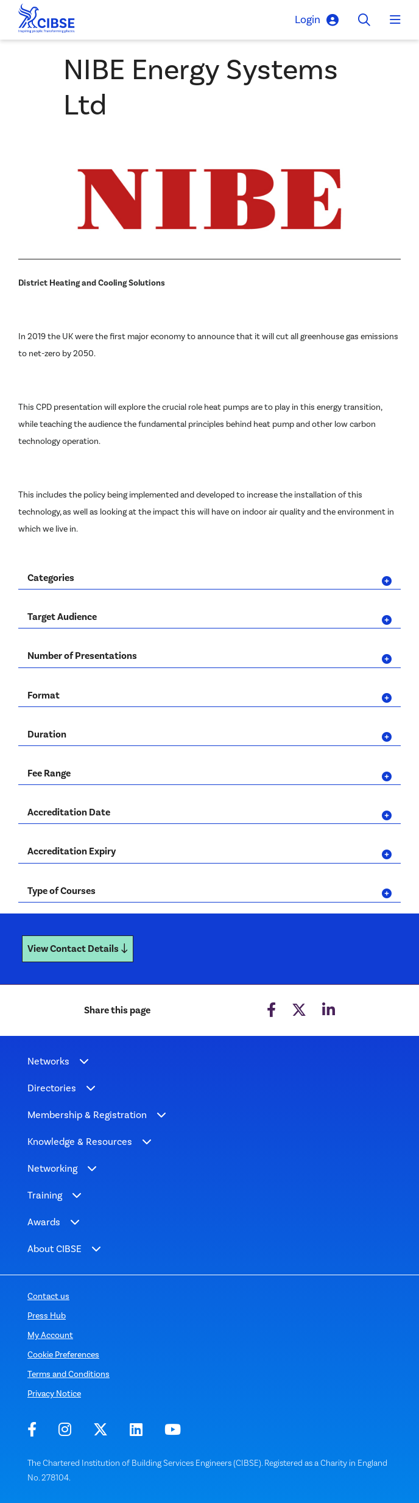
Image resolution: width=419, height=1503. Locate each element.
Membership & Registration (87, 1115)
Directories (51, 1088)
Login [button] (317, 19)
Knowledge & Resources (79, 1141)
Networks (48, 1061)
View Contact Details (77, 949)
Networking (52, 1168)
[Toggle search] (364, 19)
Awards (43, 1222)
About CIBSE (54, 1249)
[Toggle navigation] (395, 20)
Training (44, 1195)
